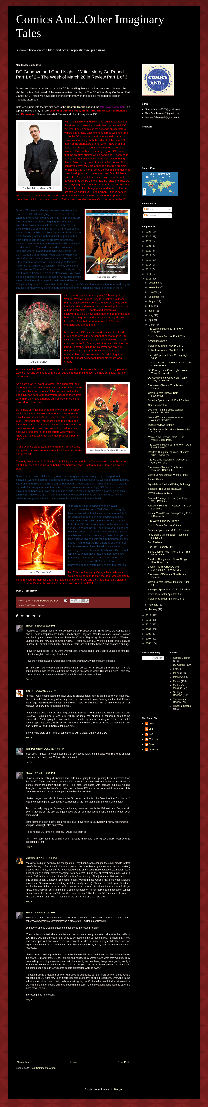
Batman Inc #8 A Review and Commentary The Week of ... (165, 568)
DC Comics (179, 664)
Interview (178, 677)
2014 (149, 274)
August (153, 301)
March (152, 324)
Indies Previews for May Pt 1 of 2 (165, 350)
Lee (151, 734)
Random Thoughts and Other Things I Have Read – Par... (168, 561)
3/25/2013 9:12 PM (45, 912)
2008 (149, 634)
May (151, 315)
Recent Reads (155, 479)
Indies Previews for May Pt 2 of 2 (165, 345)
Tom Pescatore (34, 748)
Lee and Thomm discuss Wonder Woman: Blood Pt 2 (165, 411)
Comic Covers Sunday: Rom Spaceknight (163, 394)
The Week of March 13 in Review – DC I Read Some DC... (169, 446)
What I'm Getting (182, 706)
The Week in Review (35, 605)
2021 (149, 246)
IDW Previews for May (160, 493)
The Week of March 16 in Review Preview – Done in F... (165, 468)
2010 (149, 624)
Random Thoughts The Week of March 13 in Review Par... (168, 453)
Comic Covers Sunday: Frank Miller (167, 336)
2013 (149, 278)
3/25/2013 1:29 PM (45, 625)
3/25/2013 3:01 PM (46, 690)
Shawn (29, 625)
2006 (149, 643)
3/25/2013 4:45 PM (45, 773)
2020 (149, 250)
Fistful (176, 669)
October (153, 292)
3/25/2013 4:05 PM (54, 748)
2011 (149, 620)
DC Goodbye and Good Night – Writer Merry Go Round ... (168, 371)
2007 (149, 638)
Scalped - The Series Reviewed (165, 488)
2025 (149, 236)
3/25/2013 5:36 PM (46, 858)
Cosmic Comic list (78, 106)
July (151, 306)
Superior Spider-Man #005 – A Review (168, 530)
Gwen (152, 723)
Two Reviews (155, 542)
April (151, 320)
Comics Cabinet (181, 657)
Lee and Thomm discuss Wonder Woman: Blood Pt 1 (165, 419)
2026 (149, 232)
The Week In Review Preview (163, 520)
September (155, 296)
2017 (149, 264)
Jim (28, 690)
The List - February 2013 (161, 547)
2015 (149, 269)
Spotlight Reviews (178, 693)
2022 (149, 241)
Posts (148, 209)
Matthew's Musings (178, 686)
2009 (149, 629)
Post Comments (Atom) (43, 1068)
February (154, 604)
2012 (149, 615)
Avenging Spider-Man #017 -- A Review (169, 589)
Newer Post (23, 1062)
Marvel (176, 681)
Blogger (118, 1089)
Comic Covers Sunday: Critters (164, 525)
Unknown (154, 749)
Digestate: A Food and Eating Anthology (169, 484)
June (151, 310)
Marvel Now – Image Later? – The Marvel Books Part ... (166, 438)
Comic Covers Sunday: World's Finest (168, 474)
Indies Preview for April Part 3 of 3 (166, 594)
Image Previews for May (161, 425)
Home (73, 1062)
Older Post (123, 1062)
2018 (149, 260)
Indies (176, 673)
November (154, 287)
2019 (149, 255)
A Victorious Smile (157, 341)
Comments (151, 215)
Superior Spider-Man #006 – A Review (168, 400)
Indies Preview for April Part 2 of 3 (166, 598)
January (153, 609)
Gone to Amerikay (157, 405)
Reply (29, 679)
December (154, 282)
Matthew (30, 858)
